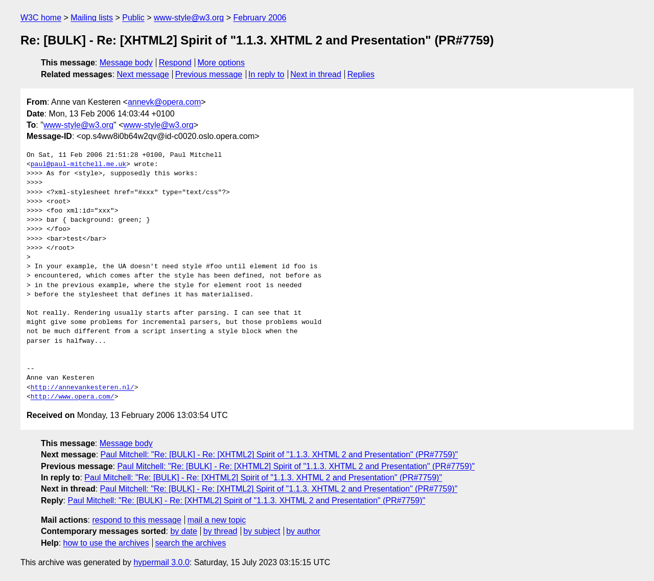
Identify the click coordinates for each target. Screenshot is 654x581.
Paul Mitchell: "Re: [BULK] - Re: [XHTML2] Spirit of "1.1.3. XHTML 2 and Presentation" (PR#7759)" (279, 454)
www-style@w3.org (189, 17)
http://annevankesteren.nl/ (82, 387)
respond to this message (136, 520)
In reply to (266, 74)
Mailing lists (92, 17)
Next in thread (315, 74)
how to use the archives (106, 543)
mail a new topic (217, 520)
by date (183, 531)
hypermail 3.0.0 (161, 562)
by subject (261, 531)
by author (303, 531)
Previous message (209, 74)
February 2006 (259, 17)
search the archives (190, 543)
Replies (361, 74)
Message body (126, 62)
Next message (143, 74)
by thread (220, 531)
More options (221, 62)
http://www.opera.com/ (72, 397)
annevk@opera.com (164, 102)
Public (133, 17)
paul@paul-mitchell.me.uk (78, 164)
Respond (175, 62)
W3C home (40, 17)
